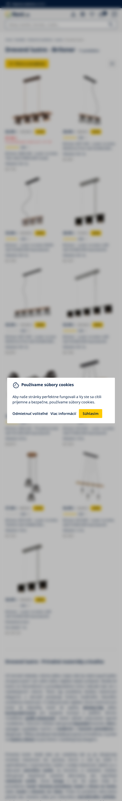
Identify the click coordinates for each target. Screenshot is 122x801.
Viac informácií (63, 413)
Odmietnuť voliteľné (30, 413)
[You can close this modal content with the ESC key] (61, 400)
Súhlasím (90, 413)
